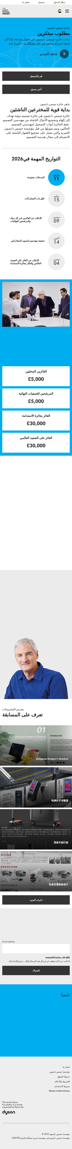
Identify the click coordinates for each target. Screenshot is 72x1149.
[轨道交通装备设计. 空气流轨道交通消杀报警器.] (36, 871)
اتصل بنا (25, 2)
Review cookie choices (59, 1091)
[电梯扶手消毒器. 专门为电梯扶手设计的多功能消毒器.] (36, 787)
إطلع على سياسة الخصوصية (57, 957)
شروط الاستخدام (62, 1086)
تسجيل (41, 2)
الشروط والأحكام (62, 1081)
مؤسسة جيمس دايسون (59, 1072)
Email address (8, 941)
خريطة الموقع (64, 1076)
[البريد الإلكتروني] (36, 948)
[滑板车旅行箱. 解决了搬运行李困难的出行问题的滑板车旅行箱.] (36, 829)
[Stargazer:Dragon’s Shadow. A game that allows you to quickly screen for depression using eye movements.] (36, 745)
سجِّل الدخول (59, 2)
